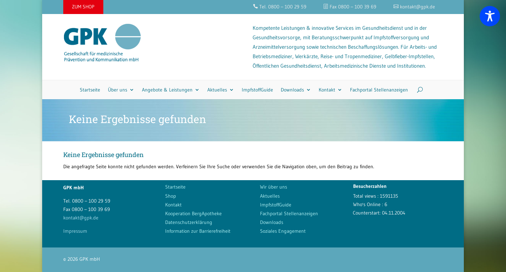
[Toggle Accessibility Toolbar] (490, 16)
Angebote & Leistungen (167, 90)
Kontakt (327, 90)
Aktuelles (217, 90)
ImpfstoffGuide (257, 90)
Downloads (292, 90)
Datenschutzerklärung (188, 222)
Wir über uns (273, 187)
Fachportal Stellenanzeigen (379, 90)
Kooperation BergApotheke (193, 213)
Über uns (117, 90)
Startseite (90, 90)
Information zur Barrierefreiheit (198, 231)
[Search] (417, 90)
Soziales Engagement (283, 231)
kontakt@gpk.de (80, 218)
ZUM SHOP (83, 7)
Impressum (75, 231)
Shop (170, 196)
